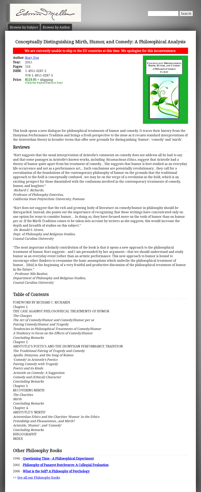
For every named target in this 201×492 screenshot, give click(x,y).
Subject (24, 27)
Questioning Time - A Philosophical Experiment (58, 458)
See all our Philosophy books (38, 477)
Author (56, 27)
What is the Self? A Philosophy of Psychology (56, 471)
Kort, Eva (32, 58)
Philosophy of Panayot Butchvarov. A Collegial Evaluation (66, 465)
